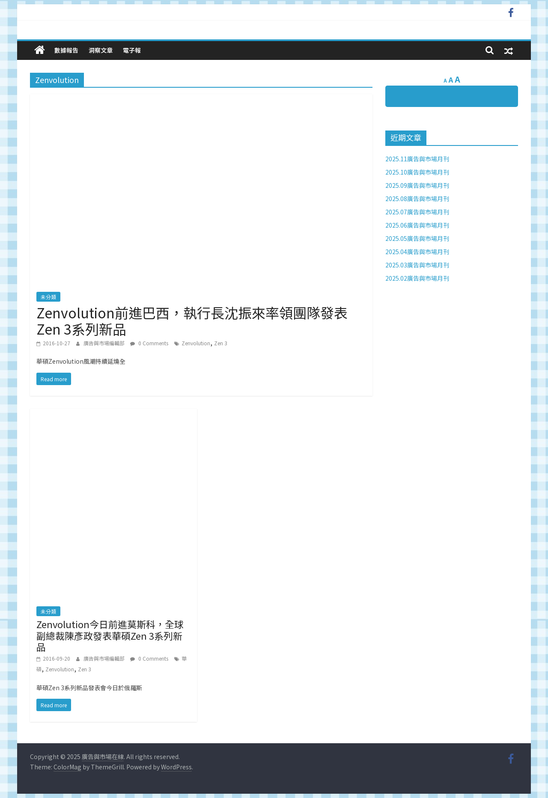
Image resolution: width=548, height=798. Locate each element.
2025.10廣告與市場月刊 (417, 172)
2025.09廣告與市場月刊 (417, 185)
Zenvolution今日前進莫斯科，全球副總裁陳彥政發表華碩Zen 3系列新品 (110, 635)
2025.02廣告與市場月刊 (417, 278)
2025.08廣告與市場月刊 (417, 198)
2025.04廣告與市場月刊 (417, 251)
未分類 (48, 296)
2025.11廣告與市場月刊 (417, 158)
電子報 (132, 50)
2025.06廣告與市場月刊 (417, 225)
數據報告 (66, 50)
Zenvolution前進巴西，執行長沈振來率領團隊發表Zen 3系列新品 (192, 320)
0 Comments (149, 343)
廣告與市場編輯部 (104, 343)
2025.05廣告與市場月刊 (417, 238)
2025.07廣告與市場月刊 (417, 212)
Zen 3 (220, 343)
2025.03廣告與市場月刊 (417, 265)
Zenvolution (196, 343)
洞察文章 (101, 50)
